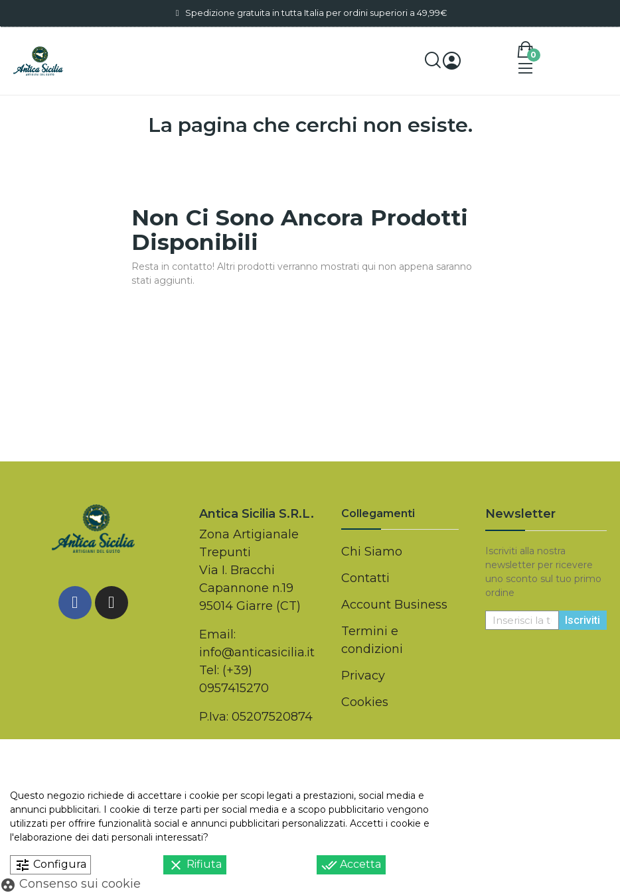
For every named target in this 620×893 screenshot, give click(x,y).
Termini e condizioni (372, 640)
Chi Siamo (371, 551)
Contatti (365, 578)
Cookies (364, 702)
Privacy (363, 675)
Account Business (394, 604)
